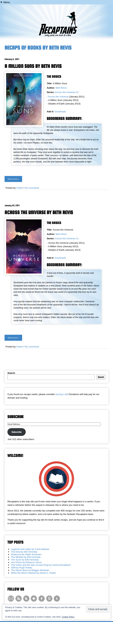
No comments (32, 188)
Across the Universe (58, 96)
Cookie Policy (68, 617)
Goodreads (60, 111)
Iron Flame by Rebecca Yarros (26, 562)
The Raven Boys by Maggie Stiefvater (30, 570)
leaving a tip (61, 394)
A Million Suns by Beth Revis (33, 66)
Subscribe (17, 432)
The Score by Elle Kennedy (25, 559)
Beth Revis (61, 87)
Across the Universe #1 (66, 238)
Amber (19, 188)
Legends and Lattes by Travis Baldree (30, 549)
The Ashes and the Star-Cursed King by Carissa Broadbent (41, 565)
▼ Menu (5, 2)
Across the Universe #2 (66, 92)
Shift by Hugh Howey (21, 567)
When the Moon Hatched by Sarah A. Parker (33, 573)
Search (11, 373)
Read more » (13, 179)
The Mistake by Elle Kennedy (25, 557)
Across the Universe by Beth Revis (39, 212)
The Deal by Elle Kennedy (24, 551)
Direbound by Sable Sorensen (26, 554)
